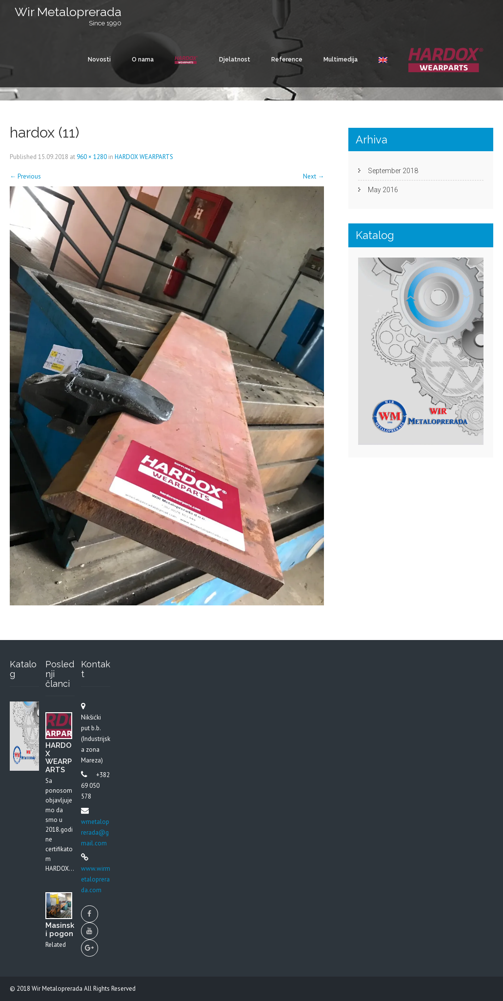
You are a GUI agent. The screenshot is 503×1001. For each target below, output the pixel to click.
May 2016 (383, 190)
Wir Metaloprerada (58, 988)
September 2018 (393, 171)
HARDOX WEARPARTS (144, 157)
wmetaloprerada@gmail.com (95, 832)
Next (313, 176)
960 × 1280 (92, 157)
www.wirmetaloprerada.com (95, 879)
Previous (25, 176)
